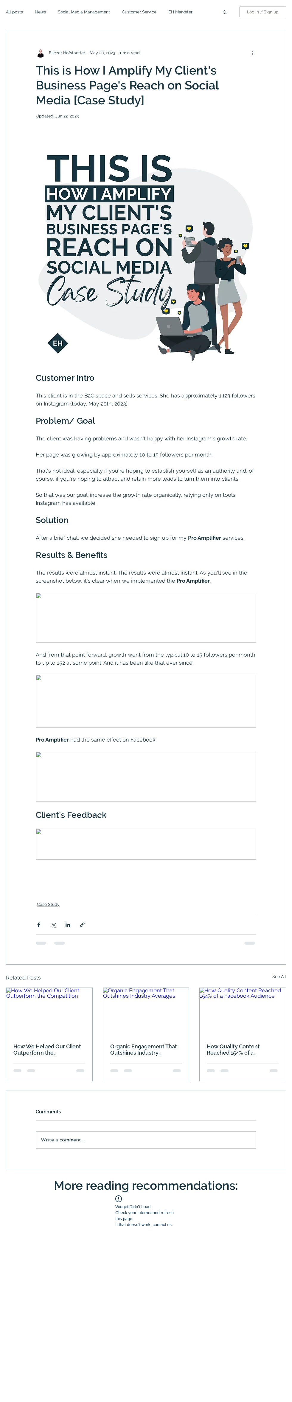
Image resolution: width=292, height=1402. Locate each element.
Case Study (48, 904)
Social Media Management (84, 12)
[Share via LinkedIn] (68, 925)
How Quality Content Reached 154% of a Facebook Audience (233, 1049)
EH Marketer (180, 12)
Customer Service (139, 12)
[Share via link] (82, 925)
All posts (14, 12)
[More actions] (252, 52)
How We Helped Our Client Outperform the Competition (47, 1049)
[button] (225, 12)
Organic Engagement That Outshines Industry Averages (143, 1049)
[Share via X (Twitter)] (53, 925)
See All (279, 976)
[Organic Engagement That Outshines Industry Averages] (146, 1012)
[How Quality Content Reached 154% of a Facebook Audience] (243, 1012)
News (40, 12)
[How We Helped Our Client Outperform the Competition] (49, 1012)
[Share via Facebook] (38, 925)
